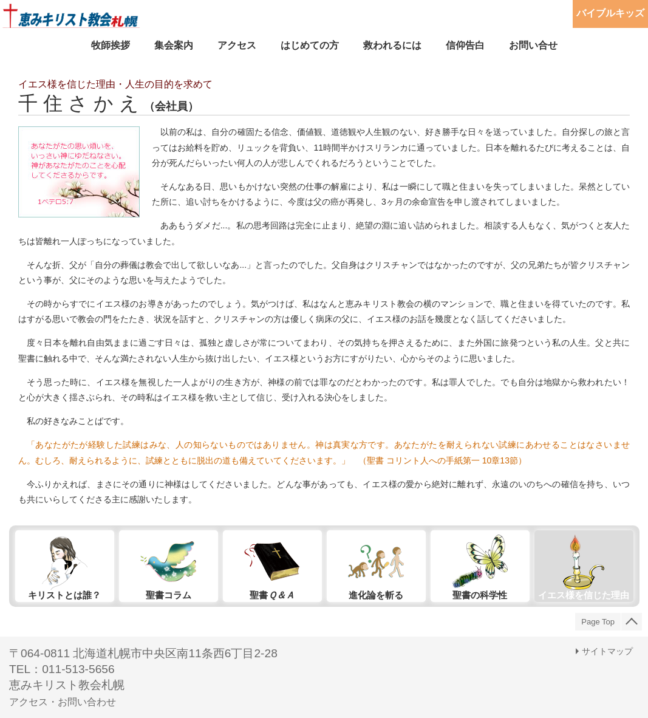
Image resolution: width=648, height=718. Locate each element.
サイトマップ (607, 651)
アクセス (236, 45)
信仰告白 (465, 45)
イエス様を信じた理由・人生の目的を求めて (115, 84)
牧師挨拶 (110, 45)
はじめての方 (310, 45)
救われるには (392, 45)
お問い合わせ (87, 702)
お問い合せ (533, 45)
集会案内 (173, 45)
